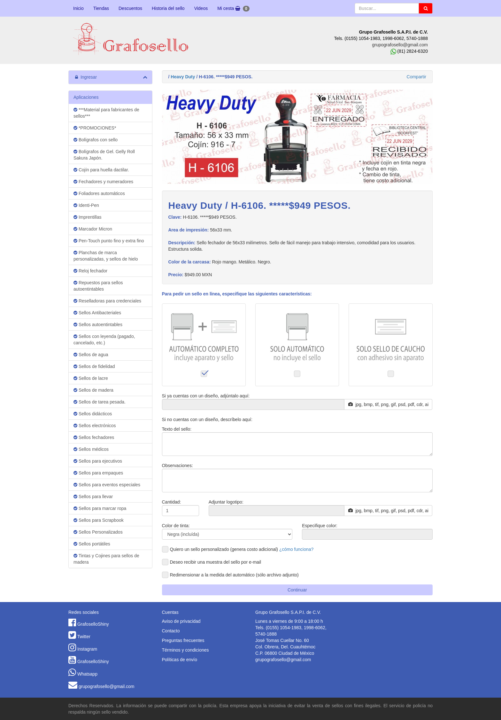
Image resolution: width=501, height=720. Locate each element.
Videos (201, 8)
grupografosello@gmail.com (400, 44)
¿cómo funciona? (296, 549)
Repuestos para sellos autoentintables (98, 286)
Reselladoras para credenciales (107, 300)
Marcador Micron (92, 228)
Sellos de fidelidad (94, 366)
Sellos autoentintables (97, 324)
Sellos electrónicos (94, 425)
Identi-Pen (86, 205)
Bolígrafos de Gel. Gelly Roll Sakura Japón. (104, 154)
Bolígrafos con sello (95, 139)
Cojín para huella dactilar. (101, 169)
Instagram (87, 649)
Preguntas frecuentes (183, 640)
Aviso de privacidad (181, 621)
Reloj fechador (90, 270)
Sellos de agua (90, 354)
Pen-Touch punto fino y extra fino (108, 240)
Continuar (297, 589)
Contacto (171, 630)
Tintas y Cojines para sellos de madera (106, 559)
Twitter (83, 636)
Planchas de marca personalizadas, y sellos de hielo (105, 256)
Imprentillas (87, 217)
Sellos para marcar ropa (99, 508)
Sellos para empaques (98, 472)
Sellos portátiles (91, 543)
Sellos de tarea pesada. (99, 401)
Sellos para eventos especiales (106, 484)
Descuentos (130, 8)
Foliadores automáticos (99, 193)
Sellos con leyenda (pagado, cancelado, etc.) (104, 339)
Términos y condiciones (185, 650)
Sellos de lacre (90, 378)
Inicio (78, 8)
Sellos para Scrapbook (98, 520)
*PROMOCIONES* (94, 127)
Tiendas (101, 8)
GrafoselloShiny (93, 624)
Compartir (416, 76)
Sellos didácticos (92, 413)
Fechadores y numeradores (103, 181)
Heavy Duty (183, 76)
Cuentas (170, 612)
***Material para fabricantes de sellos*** (106, 113)
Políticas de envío (179, 659)
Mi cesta (233, 9)
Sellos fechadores (93, 437)
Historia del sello (168, 8)
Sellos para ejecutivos (97, 461)
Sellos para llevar (93, 496)
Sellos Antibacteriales (97, 312)
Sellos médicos (91, 449)
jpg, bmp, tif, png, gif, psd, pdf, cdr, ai (388, 404)
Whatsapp (87, 674)
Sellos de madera (93, 390)
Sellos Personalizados (98, 532)
